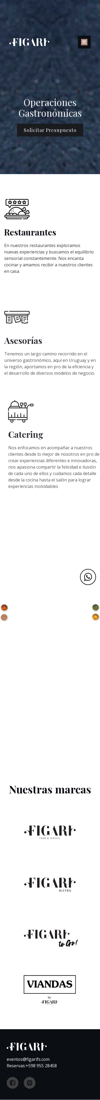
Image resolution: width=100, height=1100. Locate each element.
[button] (84, 42)
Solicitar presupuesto (50, 130)
